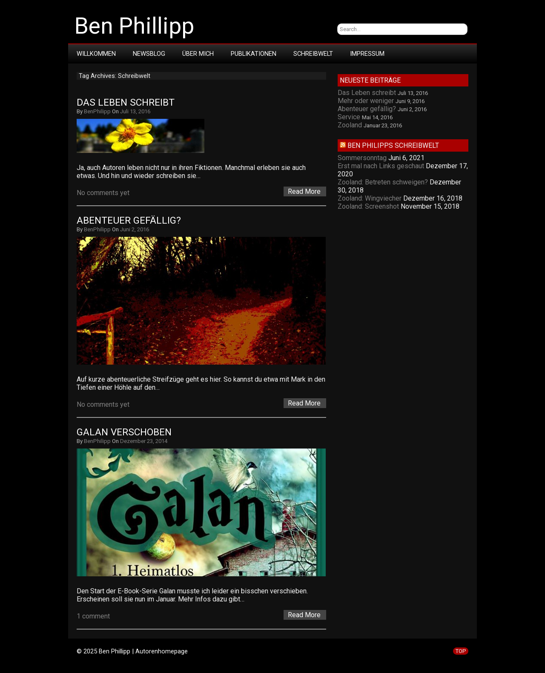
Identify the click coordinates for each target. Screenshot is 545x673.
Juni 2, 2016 (134, 229)
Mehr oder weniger (366, 101)
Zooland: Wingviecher (370, 198)
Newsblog (149, 54)
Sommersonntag (362, 158)
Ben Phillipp (134, 26)
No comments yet (103, 193)
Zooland (350, 125)
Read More (304, 191)
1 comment (93, 616)
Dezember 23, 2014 (143, 441)
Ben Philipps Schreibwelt (393, 145)
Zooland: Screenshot (368, 206)
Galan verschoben (124, 432)
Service (349, 117)
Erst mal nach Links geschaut (381, 166)
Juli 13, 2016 (135, 111)
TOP (460, 651)
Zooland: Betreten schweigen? (383, 182)
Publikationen (253, 54)
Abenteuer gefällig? (129, 220)
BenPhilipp (97, 111)
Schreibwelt (313, 54)
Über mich (198, 54)
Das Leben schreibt (126, 102)
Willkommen (96, 54)
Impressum (367, 54)
